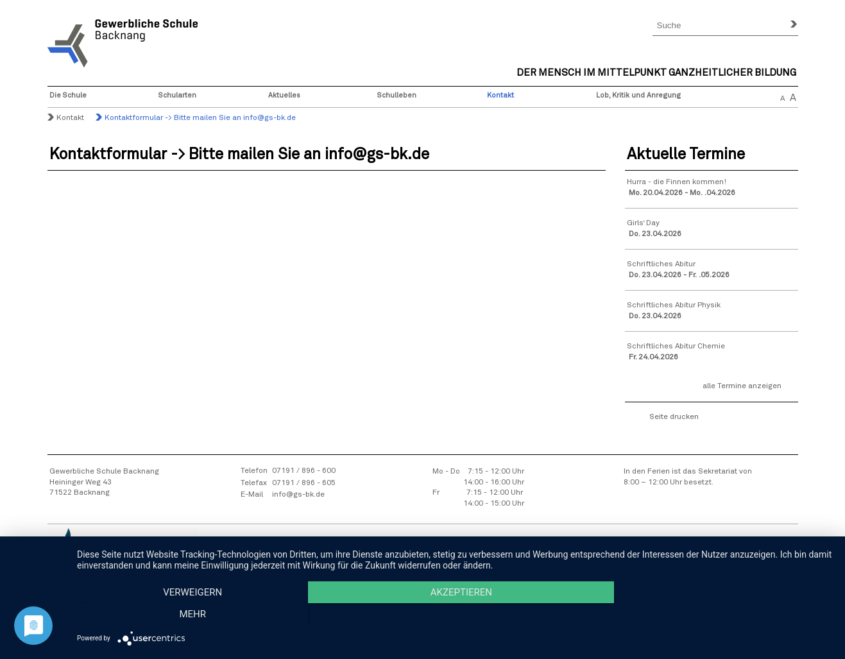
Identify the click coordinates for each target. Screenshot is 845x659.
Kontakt (500, 95)
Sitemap (375, 554)
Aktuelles (284, 95)
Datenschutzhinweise (488, 554)
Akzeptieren (454, 614)
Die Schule (68, 95)
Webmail (712, 553)
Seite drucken (674, 417)
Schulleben (396, 95)
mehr (719, 614)
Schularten (177, 95)
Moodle (782, 553)
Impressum (419, 554)
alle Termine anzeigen (742, 386)
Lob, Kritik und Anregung (638, 95)
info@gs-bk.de (298, 495)
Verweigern (190, 614)
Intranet (748, 553)
